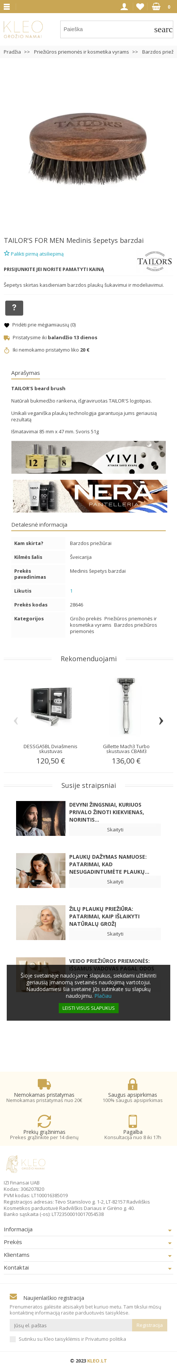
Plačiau (103, 995)
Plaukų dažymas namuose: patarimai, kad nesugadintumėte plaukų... (109, 864)
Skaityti (115, 829)
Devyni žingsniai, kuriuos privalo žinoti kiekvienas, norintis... (106, 812)
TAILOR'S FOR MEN (34, 240)
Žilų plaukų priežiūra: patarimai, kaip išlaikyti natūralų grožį (104, 916)
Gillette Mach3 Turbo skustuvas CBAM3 (126, 749)
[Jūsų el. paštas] (71, 1325)
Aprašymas (25, 372)
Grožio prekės (86, 618)
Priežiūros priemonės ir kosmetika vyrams (113, 621)
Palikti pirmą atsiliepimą (34, 253)
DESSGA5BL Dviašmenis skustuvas (50, 749)
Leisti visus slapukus (88, 1008)
